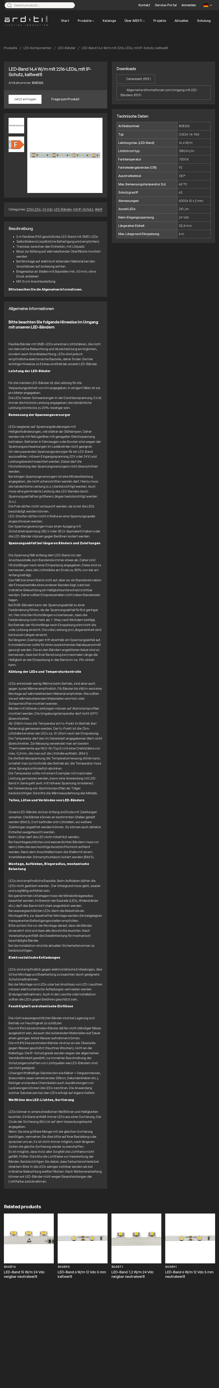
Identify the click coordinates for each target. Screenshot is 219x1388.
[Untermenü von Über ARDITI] (144, 21)
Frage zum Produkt (65, 99)
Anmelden (188, 5)
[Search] (70, 5)
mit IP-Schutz (83, 209)
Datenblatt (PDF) (138, 79)
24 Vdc (47, 209)
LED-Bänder (66, 48)
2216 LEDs (33, 209)
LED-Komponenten (38, 48)
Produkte (10, 48)
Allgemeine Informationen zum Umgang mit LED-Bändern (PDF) (159, 92)
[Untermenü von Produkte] (93, 21)
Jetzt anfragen (25, 99)
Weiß (98, 209)
